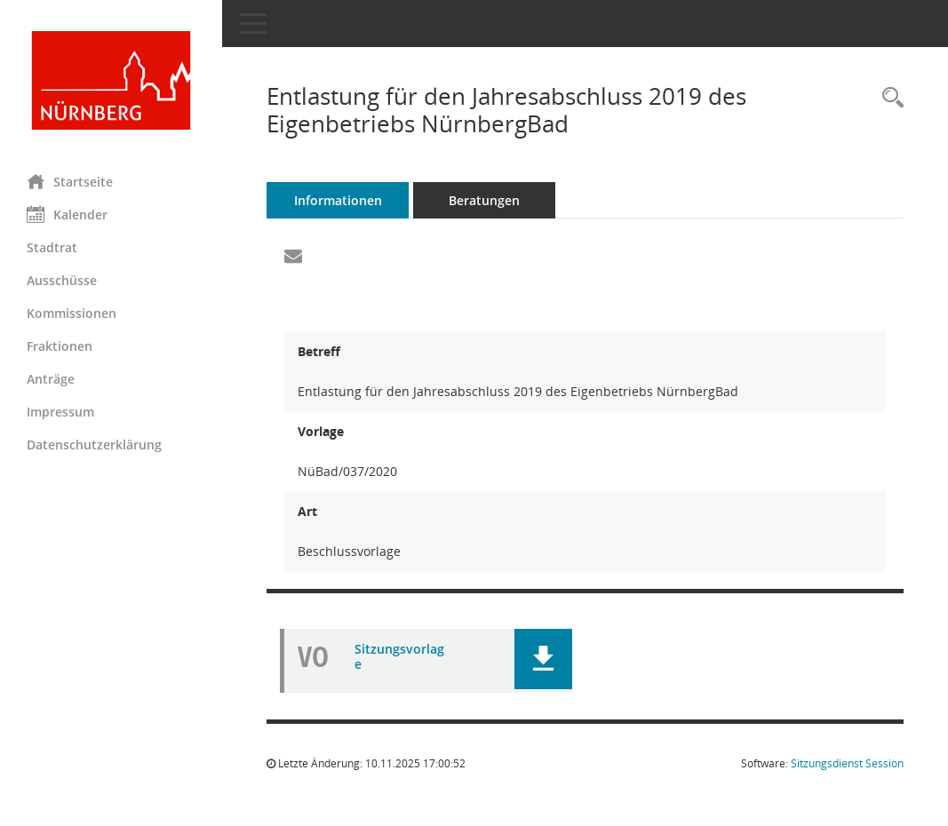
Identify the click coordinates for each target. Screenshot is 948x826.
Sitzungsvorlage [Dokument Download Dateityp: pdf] (399, 656)
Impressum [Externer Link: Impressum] (60, 411)
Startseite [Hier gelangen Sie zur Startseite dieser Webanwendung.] (70, 181)
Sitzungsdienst (847, 763)
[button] (543, 659)
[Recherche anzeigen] (888, 98)
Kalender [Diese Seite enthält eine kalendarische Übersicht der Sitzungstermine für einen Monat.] (67, 214)
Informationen (338, 200)
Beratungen (484, 200)
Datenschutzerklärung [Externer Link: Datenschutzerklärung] (94, 444)
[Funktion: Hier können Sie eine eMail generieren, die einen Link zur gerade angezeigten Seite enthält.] (293, 257)
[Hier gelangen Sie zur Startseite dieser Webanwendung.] (111, 80)
